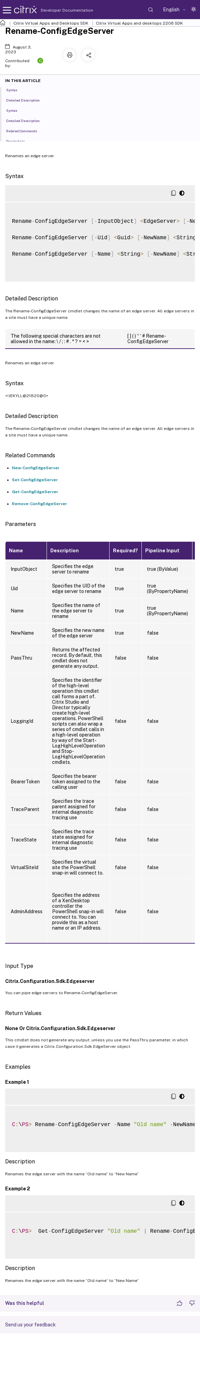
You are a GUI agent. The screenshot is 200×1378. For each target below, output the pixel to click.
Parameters (19, 140)
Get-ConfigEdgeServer (35, 491)
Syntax (15, 89)
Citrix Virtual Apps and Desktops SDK (50, 23)
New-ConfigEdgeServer (36, 467)
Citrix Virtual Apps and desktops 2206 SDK (139, 23)
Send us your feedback (30, 1324)
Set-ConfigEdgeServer (35, 479)
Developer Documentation (56, 10)
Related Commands (25, 130)
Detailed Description (26, 99)
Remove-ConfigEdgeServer (39, 503)
